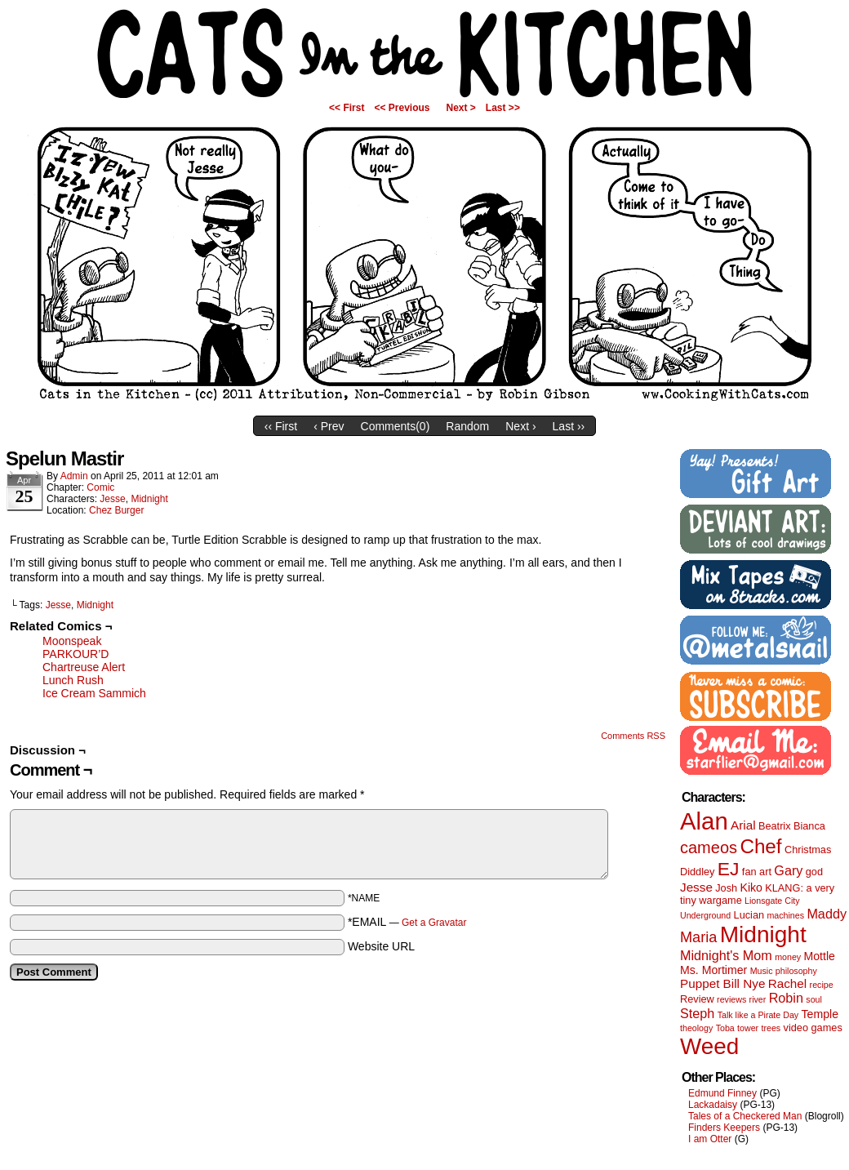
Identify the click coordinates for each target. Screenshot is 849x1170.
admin (74, 476)
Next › (520, 426)
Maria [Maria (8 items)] (698, 937)
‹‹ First (280, 426)
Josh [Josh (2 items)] (726, 888)
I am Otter (709, 1139)
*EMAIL (407, 921)
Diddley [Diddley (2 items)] (697, 871)
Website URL (381, 946)
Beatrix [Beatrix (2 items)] (774, 826)
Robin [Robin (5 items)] (786, 997)
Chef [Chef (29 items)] (760, 846)
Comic (100, 487)
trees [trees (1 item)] (771, 1028)
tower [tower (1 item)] (747, 1028)
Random (467, 426)
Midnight (149, 499)
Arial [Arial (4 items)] (743, 825)
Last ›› (569, 426)
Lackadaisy (712, 1104)
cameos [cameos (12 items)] (708, 847)
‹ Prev (328, 426)
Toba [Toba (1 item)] (725, 1028)
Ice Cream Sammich (94, 693)
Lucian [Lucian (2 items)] (749, 915)
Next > (461, 107)
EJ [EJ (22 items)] (729, 868)
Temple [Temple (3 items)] (820, 1014)
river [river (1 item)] (758, 999)
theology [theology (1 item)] (696, 1028)
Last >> (503, 107)
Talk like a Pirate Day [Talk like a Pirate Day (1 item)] (758, 1015)
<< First (346, 107)
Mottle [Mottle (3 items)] (819, 956)
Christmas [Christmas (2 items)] (808, 849)
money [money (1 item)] (788, 957)
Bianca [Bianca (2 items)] (809, 826)
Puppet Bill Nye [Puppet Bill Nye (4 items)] (722, 983)
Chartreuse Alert (83, 667)
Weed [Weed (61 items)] (709, 1046)
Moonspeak (71, 640)
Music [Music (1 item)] (761, 971)
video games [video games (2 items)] (813, 1027)
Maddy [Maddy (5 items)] (827, 913)
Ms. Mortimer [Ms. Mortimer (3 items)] (713, 969)
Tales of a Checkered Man (745, 1116)
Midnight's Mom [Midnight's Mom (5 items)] (726, 955)
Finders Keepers (724, 1127)
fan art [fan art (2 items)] (756, 871)
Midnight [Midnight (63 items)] (763, 934)
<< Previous (401, 107)
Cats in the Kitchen (424, 53)
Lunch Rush (73, 680)
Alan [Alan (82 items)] (704, 820)
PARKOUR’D (75, 654)
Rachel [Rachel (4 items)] (787, 983)
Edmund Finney (722, 1093)
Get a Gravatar (434, 922)
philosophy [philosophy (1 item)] (796, 971)
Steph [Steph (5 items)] (697, 1013)
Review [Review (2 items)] (697, 999)
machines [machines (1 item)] (785, 915)
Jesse (112, 499)
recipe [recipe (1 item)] (821, 985)
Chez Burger (116, 510)
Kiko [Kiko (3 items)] (751, 887)
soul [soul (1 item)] (814, 999)
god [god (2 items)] (814, 871)
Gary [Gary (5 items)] (788, 870)
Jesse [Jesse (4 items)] (696, 887)
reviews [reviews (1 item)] (731, 999)
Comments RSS (633, 736)
